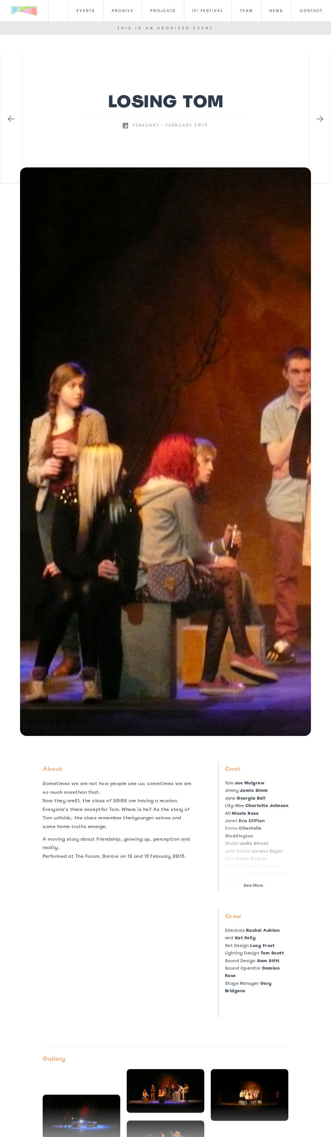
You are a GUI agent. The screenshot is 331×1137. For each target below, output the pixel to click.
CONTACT (311, 10)
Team (246, 10)
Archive (123, 10)
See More (253, 885)
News (276, 10)
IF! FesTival (207, 10)
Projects (163, 10)
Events (86, 10)
